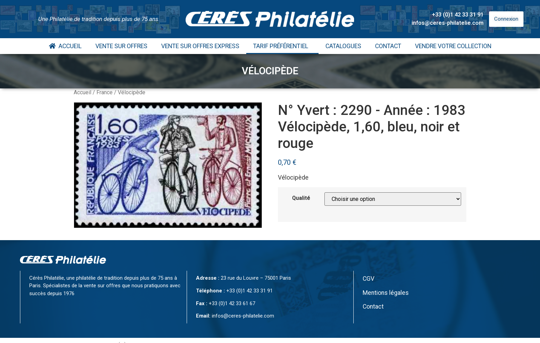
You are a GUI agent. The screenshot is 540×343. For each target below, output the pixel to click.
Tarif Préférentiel (282, 46)
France (104, 92)
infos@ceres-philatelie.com (448, 23)
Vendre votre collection (453, 46)
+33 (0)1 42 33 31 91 (458, 14)
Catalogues (343, 46)
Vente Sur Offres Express (200, 46)
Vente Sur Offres (121, 46)
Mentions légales (386, 292)
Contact (388, 46)
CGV (368, 278)
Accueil (65, 46)
